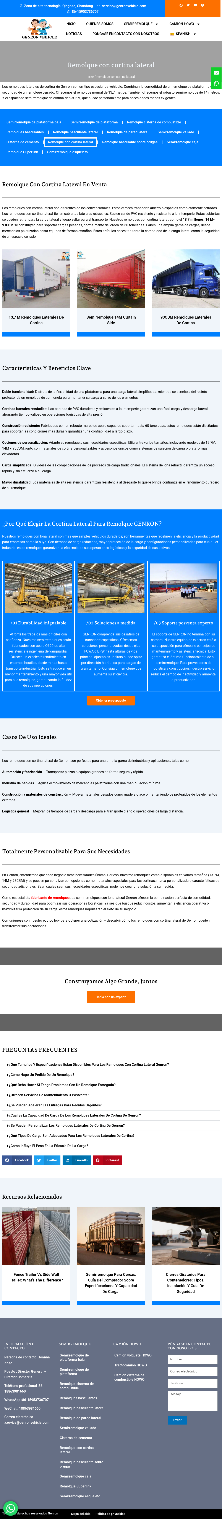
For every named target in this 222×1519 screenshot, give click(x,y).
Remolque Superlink (22, 152)
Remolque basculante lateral (75, 132)
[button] (111, 1065)
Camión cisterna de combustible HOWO (129, 1377)
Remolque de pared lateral (127, 132)
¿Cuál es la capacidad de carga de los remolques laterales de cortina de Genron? (75, 1115)
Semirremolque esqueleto (67, 152)
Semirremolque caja (182, 142)
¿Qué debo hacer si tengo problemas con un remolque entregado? (62, 1085)
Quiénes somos (99, 24)
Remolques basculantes (25, 132)
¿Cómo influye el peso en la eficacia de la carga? (48, 1146)
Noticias (74, 34)
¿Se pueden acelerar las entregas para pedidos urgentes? (55, 1105)
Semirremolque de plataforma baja (33, 122)
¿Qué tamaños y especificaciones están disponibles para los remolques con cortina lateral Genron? (89, 1065)
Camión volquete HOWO (133, 1355)
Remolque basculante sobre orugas (129, 142)
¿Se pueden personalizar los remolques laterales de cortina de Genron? (67, 1125)
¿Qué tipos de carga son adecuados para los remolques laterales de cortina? (71, 1136)
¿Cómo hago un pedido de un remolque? (41, 1075)
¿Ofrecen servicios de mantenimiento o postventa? (49, 1095)
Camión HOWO (185, 24)
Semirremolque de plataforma (94, 122)
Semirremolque (141, 24)
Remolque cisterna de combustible (154, 122)
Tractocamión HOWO (130, 1365)
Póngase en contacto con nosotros (125, 34)
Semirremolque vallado (176, 132)
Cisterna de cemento (22, 142)
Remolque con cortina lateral (70, 142)
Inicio (70, 24)
